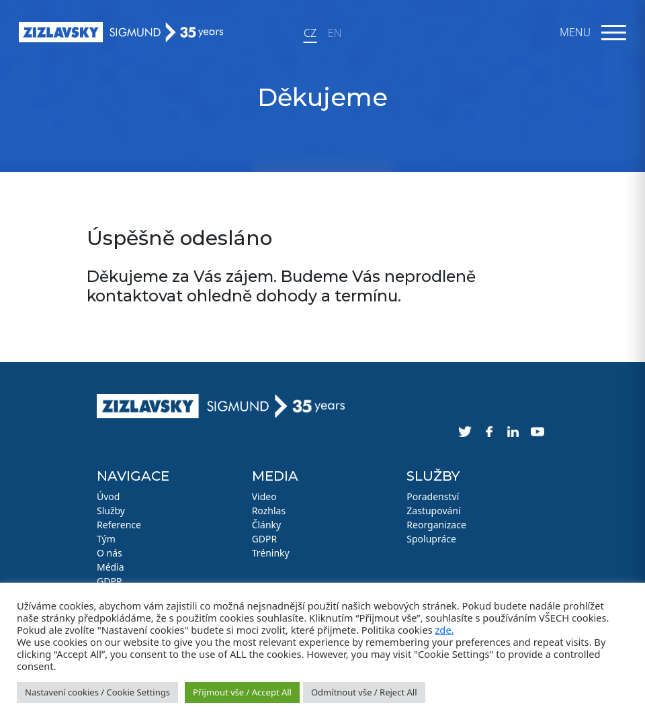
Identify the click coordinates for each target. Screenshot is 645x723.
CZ (310, 33)
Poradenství (432, 496)
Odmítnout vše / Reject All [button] (364, 692)
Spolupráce (431, 538)
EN (334, 33)
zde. (444, 629)
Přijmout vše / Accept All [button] (242, 692)
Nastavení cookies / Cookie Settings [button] (97, 692)
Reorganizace (436, 524)
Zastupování (433, 510)
